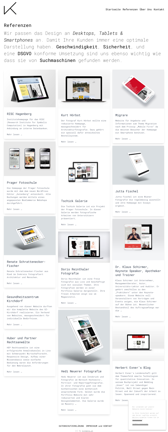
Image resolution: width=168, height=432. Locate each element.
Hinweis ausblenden (140, 423)
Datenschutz (137, 419)
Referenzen (130, 9)
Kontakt (159, 9)
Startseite (113, 9)
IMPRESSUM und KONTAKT (99, 426)
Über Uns (146, 9)
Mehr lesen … (14, 134)
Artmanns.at (87, 430)
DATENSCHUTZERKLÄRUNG (71, 426)
